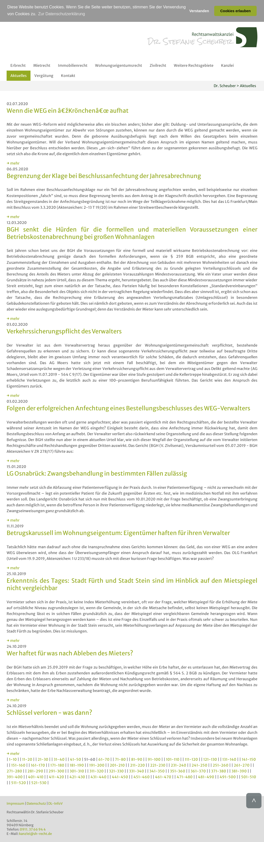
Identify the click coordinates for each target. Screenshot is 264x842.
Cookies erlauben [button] (235, 11)
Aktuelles (18, 75)
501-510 (248, 777)
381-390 (239, 771)
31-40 (59, 759)
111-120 (191, 759)
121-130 (210, 759)
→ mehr (13, 163)
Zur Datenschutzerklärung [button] (61, 14)
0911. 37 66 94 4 (33, 829)
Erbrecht (18, 65)
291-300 (56, 771)
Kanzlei (227, 65)
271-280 (14, 771)
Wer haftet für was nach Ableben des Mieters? (70, 653)
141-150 (249, 759)
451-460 (141, 777)
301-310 (77, 771)
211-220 (137, 765)
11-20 (27, 759)
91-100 (154, 759)
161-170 (38, 765)
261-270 (242, 765)
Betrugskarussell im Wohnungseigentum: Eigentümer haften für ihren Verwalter (118, 533)
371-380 (218, 771)
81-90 (136, 759)
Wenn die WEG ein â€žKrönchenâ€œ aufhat (68, 110)
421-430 (77, 777)
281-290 (35, 771)
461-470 (163, 777)
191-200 (96, 765)
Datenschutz (36, 803)
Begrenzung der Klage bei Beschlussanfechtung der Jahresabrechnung (104, 175)
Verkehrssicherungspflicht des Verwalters (64, 331)
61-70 (104, 759)
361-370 (198, 771)
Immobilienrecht (72, 65)
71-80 (120, 759)
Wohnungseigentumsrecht (118, 65)
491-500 (228, 777)
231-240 (178, 765)
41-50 (75, 759)
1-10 (13, 759)
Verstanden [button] (199, 11)
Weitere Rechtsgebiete (193, 65)
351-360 (177, 771)
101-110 (172, 759)
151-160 (18, 765)
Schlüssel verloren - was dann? (49, 712)
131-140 (229, 759)
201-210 (117, 765)
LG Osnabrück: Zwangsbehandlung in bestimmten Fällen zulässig (97, 473)
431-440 (98, 777)
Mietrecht (41, 65)
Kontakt (68, 75)
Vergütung (43, 75)
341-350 (157, 771)
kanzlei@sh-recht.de (35, 834)
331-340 (136, 771)
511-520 (18, 783)
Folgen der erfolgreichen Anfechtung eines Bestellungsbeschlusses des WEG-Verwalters (128, 408)
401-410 (35, 777)
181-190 (77, 765)
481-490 (206, 777)
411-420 (56, 777)
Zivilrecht (158, 65)
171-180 (57, 765)
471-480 (185, 777)
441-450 (120, 777)
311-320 (96, 771)
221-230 (157, 765)
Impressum (15, 803)
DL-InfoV (55, 803)
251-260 (220, 765)
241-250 (199, 765)
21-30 (43, 759)
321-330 (116, 771)
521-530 (38, 783)
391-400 (15, 777)
